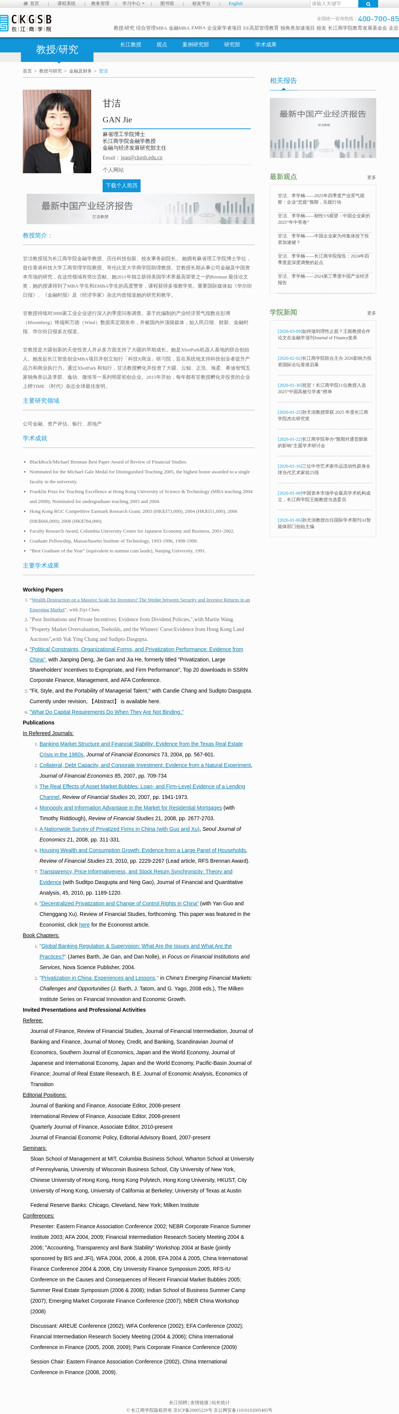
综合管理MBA (151, 28)
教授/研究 (124, 28)
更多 (371, 177)
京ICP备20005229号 (192, 1410)
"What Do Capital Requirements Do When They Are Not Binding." (107, 712)
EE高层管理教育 (261, 28)
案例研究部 (195, 44)
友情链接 (199, 1402)
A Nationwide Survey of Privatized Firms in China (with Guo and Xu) (120, 829)
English (236, 3)
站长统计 (221, 1402)
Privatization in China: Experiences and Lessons (98, 978)
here (84, 925)
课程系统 (66, 3)
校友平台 (201, 3)
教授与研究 (50, 71)
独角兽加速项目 (297, 28)
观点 (162, 44)
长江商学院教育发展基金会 (357, 28)
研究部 (232, 44)
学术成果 (266, 44)
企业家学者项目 (224, 28)
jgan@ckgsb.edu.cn (141, 157)
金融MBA (179, 28)
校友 (321, 28)
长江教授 (130, 44)
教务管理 (100, 3)
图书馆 (167, 3)
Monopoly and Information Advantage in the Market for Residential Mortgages (131, 808)
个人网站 (113, 170)
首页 (34, 3)
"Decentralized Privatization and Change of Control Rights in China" (119, 903)
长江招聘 (178, 1402)
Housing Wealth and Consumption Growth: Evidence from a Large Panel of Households (143, 850)
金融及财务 (80, 71)
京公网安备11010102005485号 (243, 1410)
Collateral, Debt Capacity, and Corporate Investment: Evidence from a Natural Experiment (145, 765)
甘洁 (103, 71)
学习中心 (133, 3)
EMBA (199, 27)
